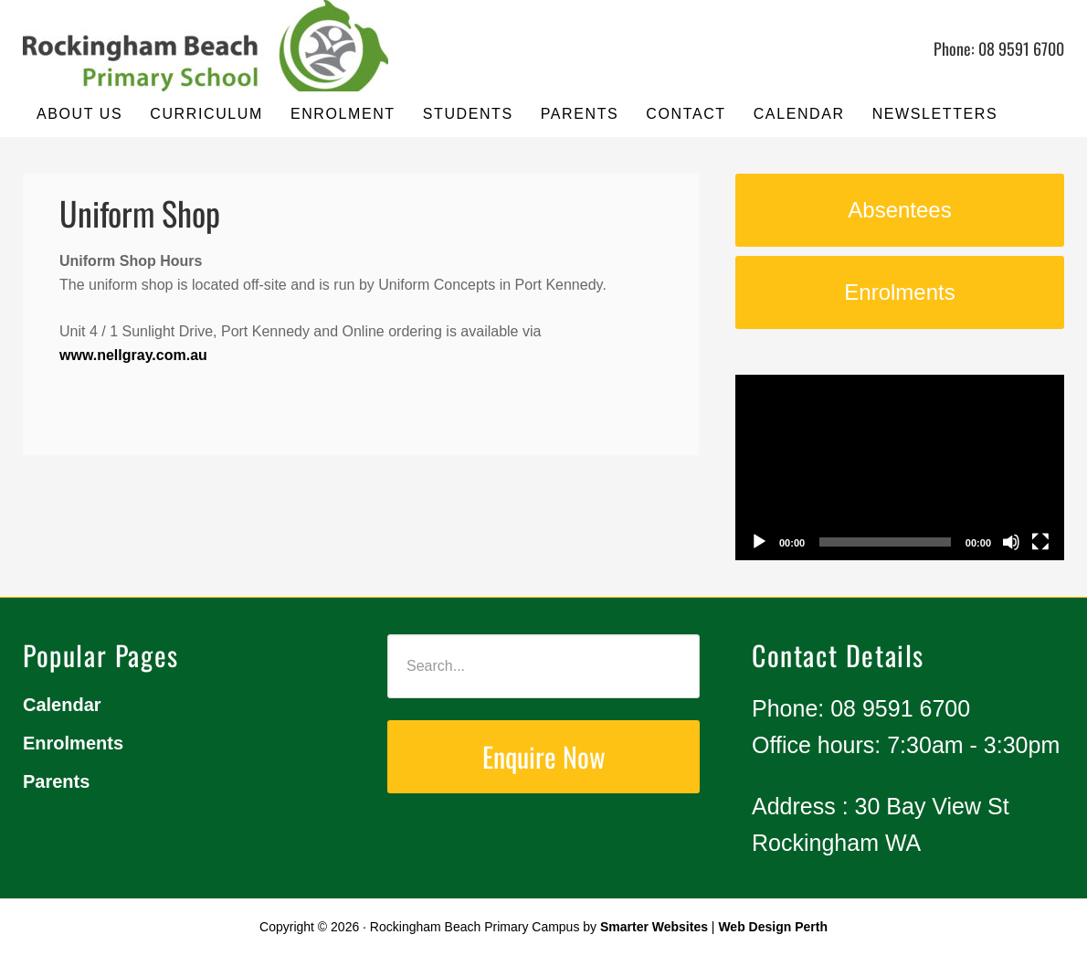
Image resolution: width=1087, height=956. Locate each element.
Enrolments (73, 743)
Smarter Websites (654, 926)
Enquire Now (544, 756)
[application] (899, 467)
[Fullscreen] (1040, 542)
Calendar (62, 705)
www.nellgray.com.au (133, 355)
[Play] (759, 542)
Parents (56, 781)
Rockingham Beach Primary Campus (205, 45)
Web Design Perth (773, 926)
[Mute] (1011, 542)
